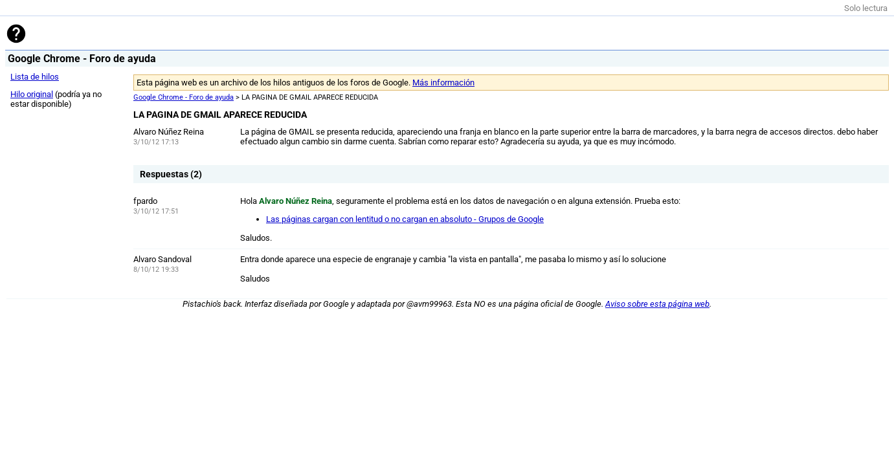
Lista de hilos (34, 77)
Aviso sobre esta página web (657, 304)
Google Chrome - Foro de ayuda (183, 97)
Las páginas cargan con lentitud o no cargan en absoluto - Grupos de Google (405, 219)
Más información (443, 82)
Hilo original (31, 94)
